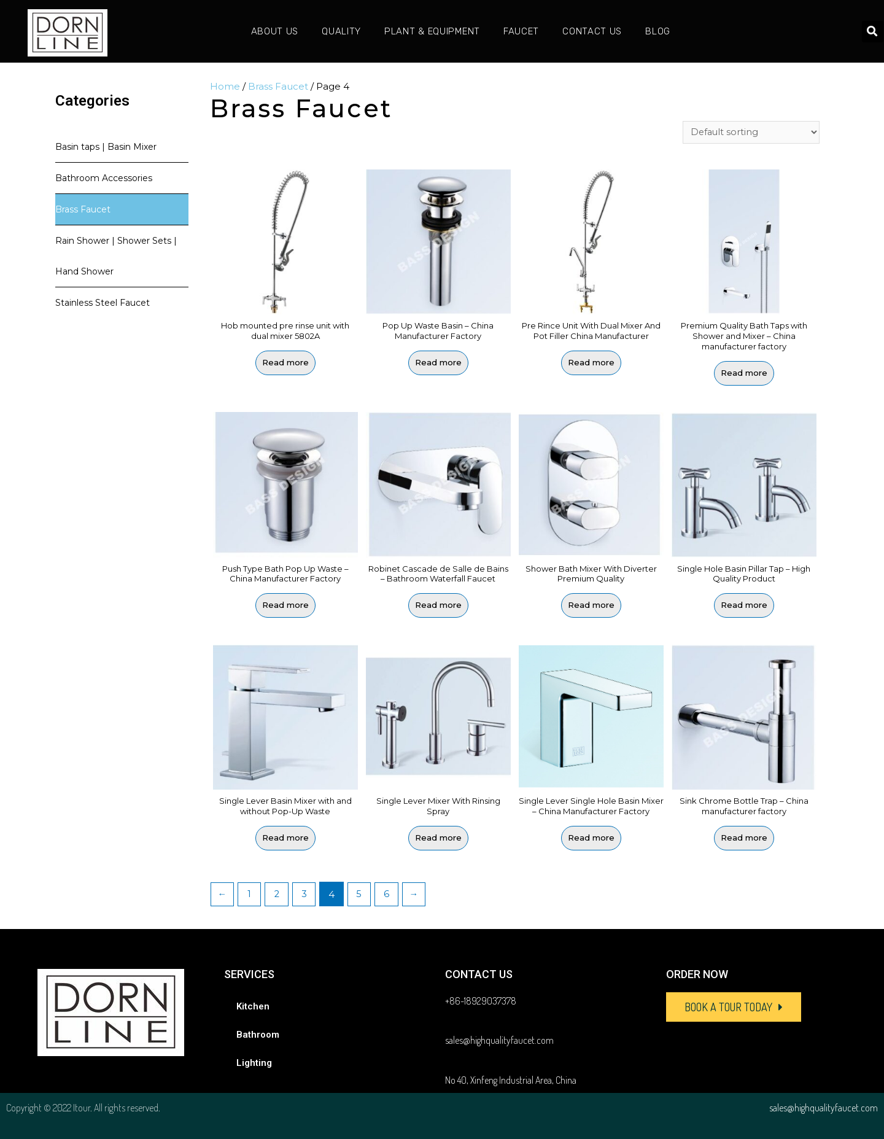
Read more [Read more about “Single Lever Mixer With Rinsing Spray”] (438, 837)
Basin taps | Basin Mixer (106, 146)
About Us (275, 31)
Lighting (254, 1061)
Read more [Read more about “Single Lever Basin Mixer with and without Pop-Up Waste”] (285, 837)
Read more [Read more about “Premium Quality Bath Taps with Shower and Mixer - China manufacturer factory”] (744, 373)
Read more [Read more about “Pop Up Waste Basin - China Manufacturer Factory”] (438, 363)
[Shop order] (750, 132)
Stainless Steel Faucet (102, 302)
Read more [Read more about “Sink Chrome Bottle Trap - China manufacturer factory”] (744, 837)
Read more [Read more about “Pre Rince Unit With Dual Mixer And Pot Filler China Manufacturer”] (591, 363)
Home (225, 86)
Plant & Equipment (432, 31)
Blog (657, 31)
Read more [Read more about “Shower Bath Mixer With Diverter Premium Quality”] (591, 605)
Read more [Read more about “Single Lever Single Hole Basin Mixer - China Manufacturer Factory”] (591, 837)
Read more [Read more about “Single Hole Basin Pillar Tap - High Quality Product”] (744, 605)
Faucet (521, 31)
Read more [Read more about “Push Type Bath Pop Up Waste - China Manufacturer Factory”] (285, 605)
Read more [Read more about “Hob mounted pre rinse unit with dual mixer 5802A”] (285, 363)
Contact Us (592, 31)
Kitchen (252, 1005)
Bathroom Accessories (103, 178)
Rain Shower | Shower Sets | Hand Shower (116, 256)
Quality (341, 31)
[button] (733, 1005)
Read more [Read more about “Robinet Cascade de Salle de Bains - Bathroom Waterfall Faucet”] (438, 605)
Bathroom (257, 1033)
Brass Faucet (82, 209)
